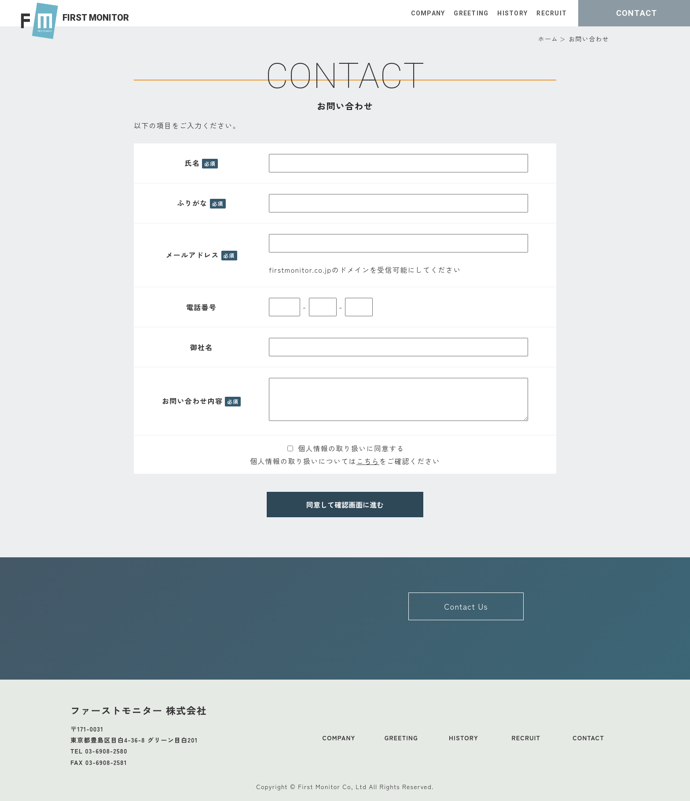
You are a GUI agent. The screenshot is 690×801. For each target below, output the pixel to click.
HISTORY (512, 13)
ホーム (548, 38)
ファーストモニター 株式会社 (138, 710)
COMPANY (428, 13)
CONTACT (588, 737)
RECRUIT (551, 13)
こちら (367, 461)
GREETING (471, 13)
